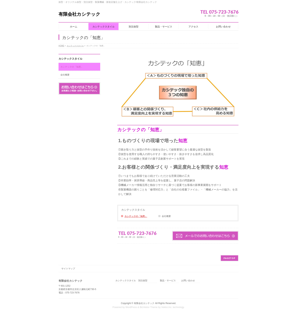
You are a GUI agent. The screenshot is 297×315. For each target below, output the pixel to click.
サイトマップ (68, 268)
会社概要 (166, 216)
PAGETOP (229, 258)
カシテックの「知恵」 (135, 216)
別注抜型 (142, 280)
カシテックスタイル (133, 209)
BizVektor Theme (149, 307)
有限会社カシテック (79, 14)
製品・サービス (168, 280)
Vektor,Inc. (166, 307)
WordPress (131, 307)
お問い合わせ (188, 280)
